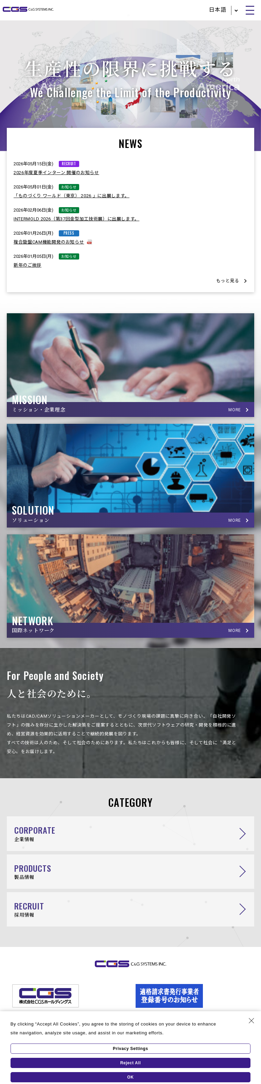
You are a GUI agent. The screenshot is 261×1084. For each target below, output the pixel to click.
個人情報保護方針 (32, 1030)
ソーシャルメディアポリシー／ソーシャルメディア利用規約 (128, 1030)
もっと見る (227, 280)
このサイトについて (226, 1030)
